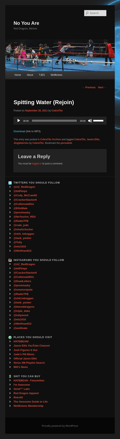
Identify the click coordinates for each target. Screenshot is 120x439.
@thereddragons (23, 306)
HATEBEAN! (21, 341)
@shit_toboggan (23, 233)
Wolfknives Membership (28, 405)
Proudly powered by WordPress (60, 425)
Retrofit (18, 397)
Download (19, 131)
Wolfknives (56, 75)
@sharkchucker (23, 229)
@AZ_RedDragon (24, 186)
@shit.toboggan (23, 298)
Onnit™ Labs (21, 388)
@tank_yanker (22, 238)
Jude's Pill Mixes (23, 354)
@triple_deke (21, 310)
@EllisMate (20, 208)
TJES (42, 75)
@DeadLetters (22, 281)
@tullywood (20, 315)
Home (17, 75)
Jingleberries (21, 143)
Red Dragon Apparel (26, 393)
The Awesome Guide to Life (30, 401)
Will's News (20, 366)
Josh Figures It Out (25, 350)
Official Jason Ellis (25, 358)
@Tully (17, 242)
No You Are (26, 23)
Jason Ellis (93, 139)
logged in (37, 163)
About (30, 75)
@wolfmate (20, 328)
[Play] (19, 121)
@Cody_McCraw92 (25, 195)
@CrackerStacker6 (25, 199)
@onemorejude (22, 289)
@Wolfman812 (22, 250)
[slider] (54, 121)
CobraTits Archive (50, 139)
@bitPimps (20, 191)
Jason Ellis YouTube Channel (31, 345)
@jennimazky (21, 212)
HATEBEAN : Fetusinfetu (28, 380)
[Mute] (90, 121)
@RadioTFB (20, 220)
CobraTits (57, 110)
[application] (59, 121)
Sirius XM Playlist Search (29, 362)
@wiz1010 (19, 246)
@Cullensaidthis (23, 203)
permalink (66, 143)
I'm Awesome (21, 384)
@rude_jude (21, 225)
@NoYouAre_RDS (24, 216)
